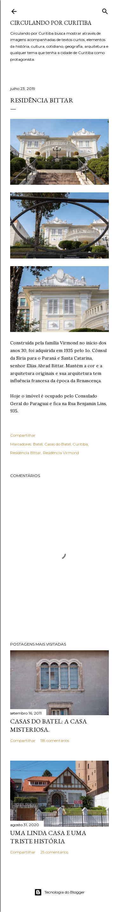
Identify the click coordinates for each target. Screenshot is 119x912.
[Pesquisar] (105, 10)
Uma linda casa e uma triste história (48, 837)
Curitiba (80, 444)
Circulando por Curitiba (50, 22)
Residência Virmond (61, 452)
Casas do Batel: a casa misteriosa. (48, 725)
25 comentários (54, 852)
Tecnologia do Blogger (59, 892)
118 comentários (54, 740)
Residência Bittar (25, 452)
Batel (38, 444)
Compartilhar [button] (23, 435)
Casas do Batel (57, 444)
